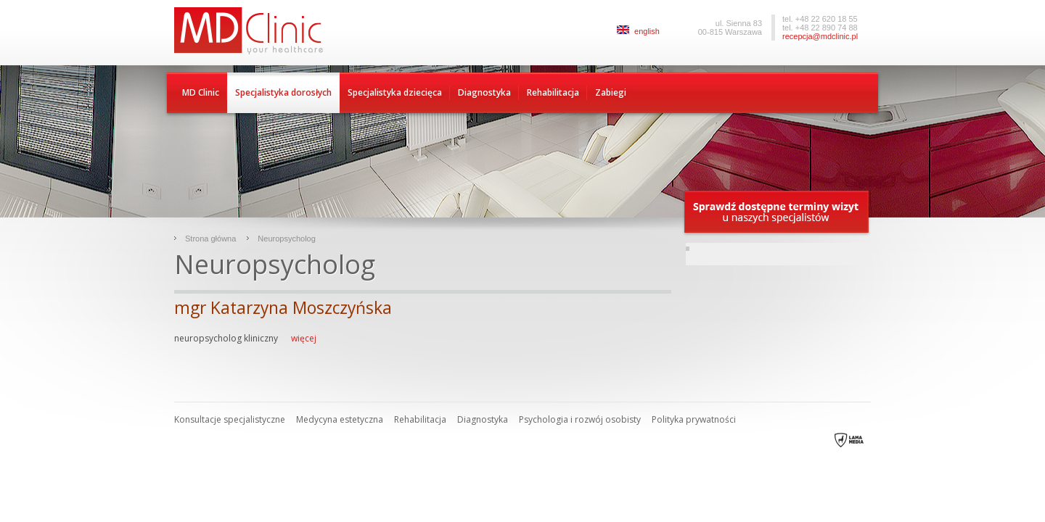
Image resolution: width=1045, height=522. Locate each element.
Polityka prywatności (694, 419)
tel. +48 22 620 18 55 (820, 18)
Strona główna (210, 238)
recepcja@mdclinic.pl (820, 36)
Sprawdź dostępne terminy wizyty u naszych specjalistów (777, 212)
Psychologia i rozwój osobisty (580, 419)
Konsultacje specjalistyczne (229, 419)
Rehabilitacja (553, 92)
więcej (302, 338)
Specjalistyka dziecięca (395, 92)
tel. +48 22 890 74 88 (820, 27)
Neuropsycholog (287, 238)
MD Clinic (200, 92)
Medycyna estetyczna (339, 419)
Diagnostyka (484, 92)
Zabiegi (610, 92)
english (638, 31)
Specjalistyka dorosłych (283, 92)
